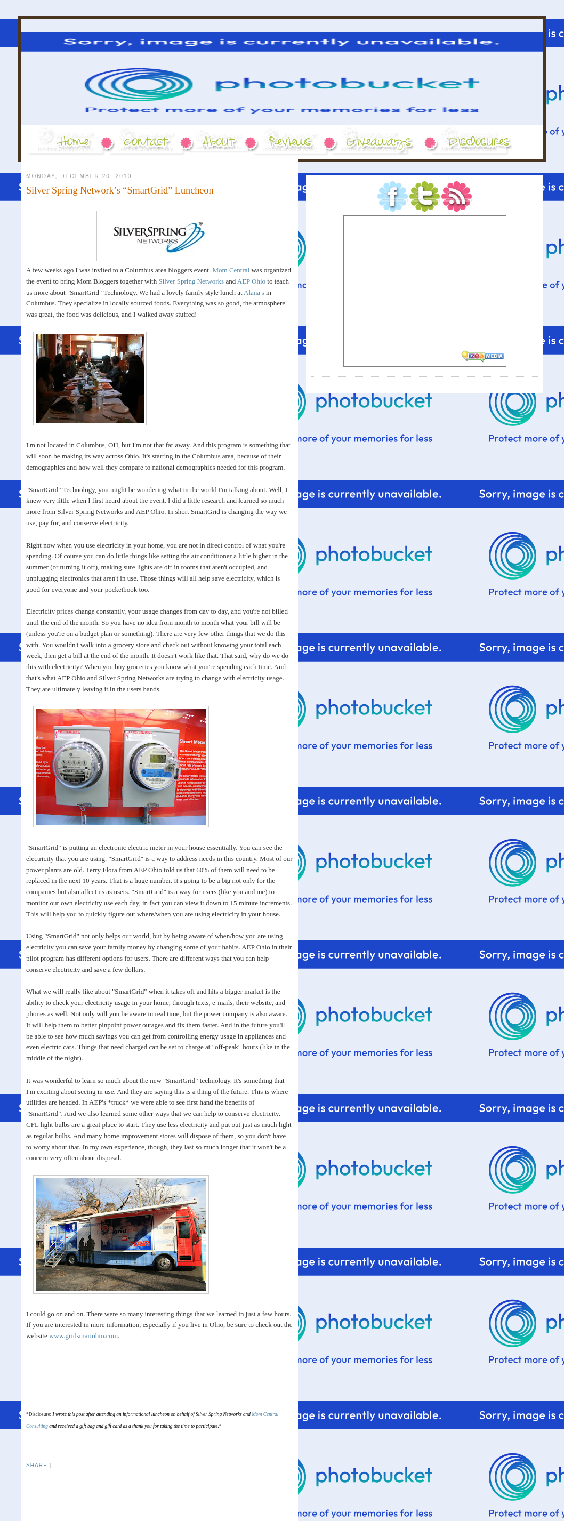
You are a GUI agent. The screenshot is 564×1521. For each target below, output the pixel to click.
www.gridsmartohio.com (83, 1336)
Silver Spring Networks (191, 281)
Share (36, 1465)
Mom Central (230, 270)
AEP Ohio (251, 281)
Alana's (254, 292)
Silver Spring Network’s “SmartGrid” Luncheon (120, 190)
